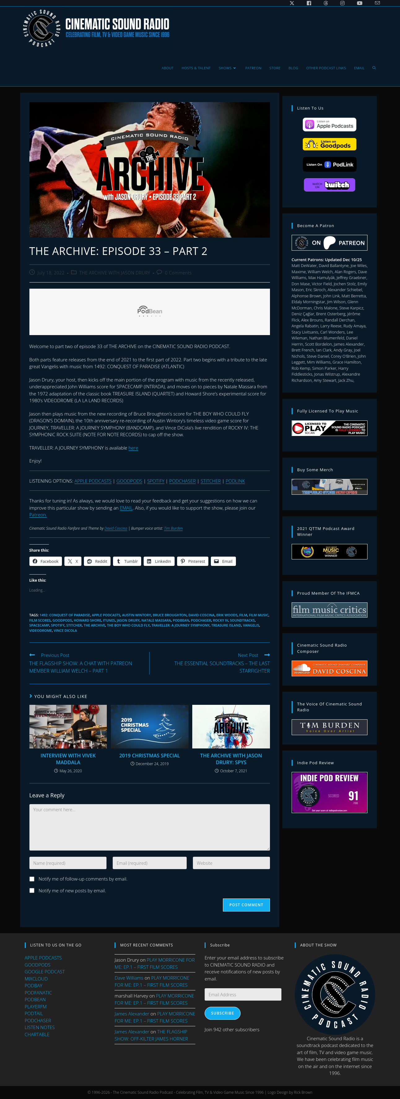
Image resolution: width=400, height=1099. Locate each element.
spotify (57, 625)
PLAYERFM (36, 1006)
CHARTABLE (37, 1034)
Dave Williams (129, 978)
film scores (40, 620)
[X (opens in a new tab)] (292, 3)
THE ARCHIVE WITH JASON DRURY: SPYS (231, 759)
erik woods (226, 615)
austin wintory (136, 615)
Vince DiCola (65, 630)
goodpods (62, 620)
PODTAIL (34, 1013)
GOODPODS (129, 481)
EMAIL (126, 508)
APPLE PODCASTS (92, 481)
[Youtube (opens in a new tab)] (360, 3)
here (133, 448)
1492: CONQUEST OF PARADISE (65, 615)
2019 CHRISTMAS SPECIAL (149, 755)
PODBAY (33, 985)
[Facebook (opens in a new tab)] (309, 3)
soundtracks (242, 620)
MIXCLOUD (36, 979)
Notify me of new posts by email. (72, 890)
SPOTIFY (155, 481)
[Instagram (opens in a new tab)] (342, 3)
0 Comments (178, 273)
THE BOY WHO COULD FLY (128, 625)
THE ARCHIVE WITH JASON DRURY (114, 273)
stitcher (74, 625)
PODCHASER (182, 481)
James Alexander (132, 1014)
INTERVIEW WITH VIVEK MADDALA (68, 759)
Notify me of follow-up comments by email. (83, 879)
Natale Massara (156, 620)
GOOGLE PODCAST (45, 971)
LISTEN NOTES (40, 1027)
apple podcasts (106, 615)
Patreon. (38, 514)
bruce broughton (169, 615)
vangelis (251, 625)
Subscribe (222, 1013)
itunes (109, 620)
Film (243, 615)
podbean (181, 620)
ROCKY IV (220, 620)
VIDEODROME (40, 630)
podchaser (201, 620)
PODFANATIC (38, 992)
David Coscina (116, 528)
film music (258, 615)
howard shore (87, 620)
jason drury (128, 620)
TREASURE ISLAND (226, 625)
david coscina (202, 615)
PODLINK (235, 481)
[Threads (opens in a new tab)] (325, 3)
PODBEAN (35, 999)
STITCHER (211, 481)
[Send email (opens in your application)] (374, 3)
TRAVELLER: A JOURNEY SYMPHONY (180, 625)
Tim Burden (173, 528)
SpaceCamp (39, 625)
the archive (94, 625)
